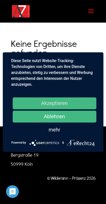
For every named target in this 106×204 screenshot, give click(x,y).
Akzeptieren (54, 103)
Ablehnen (54, 116)
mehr (54, 130)
